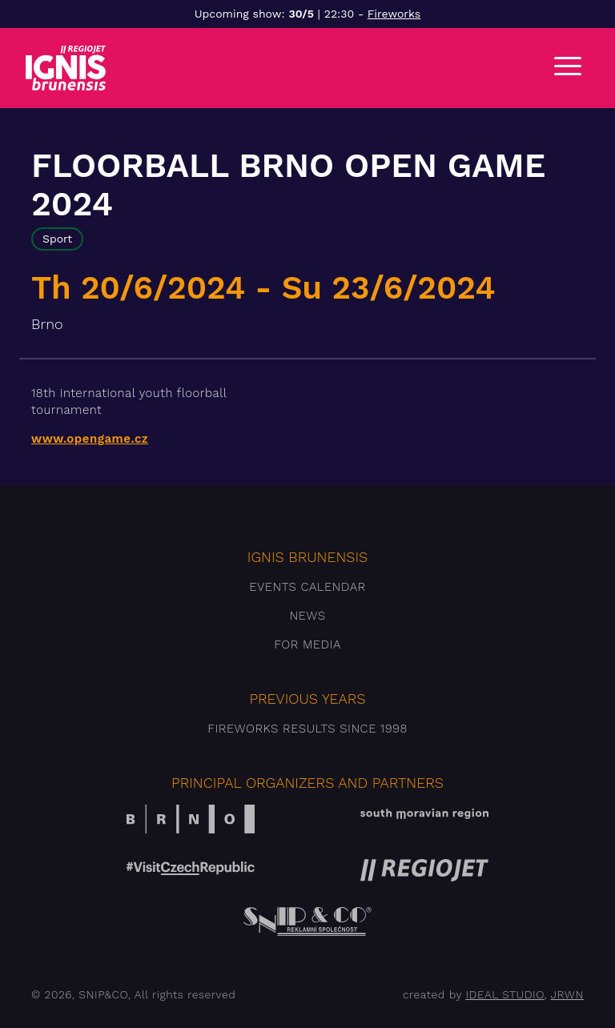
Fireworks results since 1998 (307, 728)
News (307, 615)
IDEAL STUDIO (504, 994)
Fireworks (394, 13)
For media (307, 644)
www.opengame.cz (89, 439)
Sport (57, 238)
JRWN (567, 994)
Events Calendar (307, 587)
